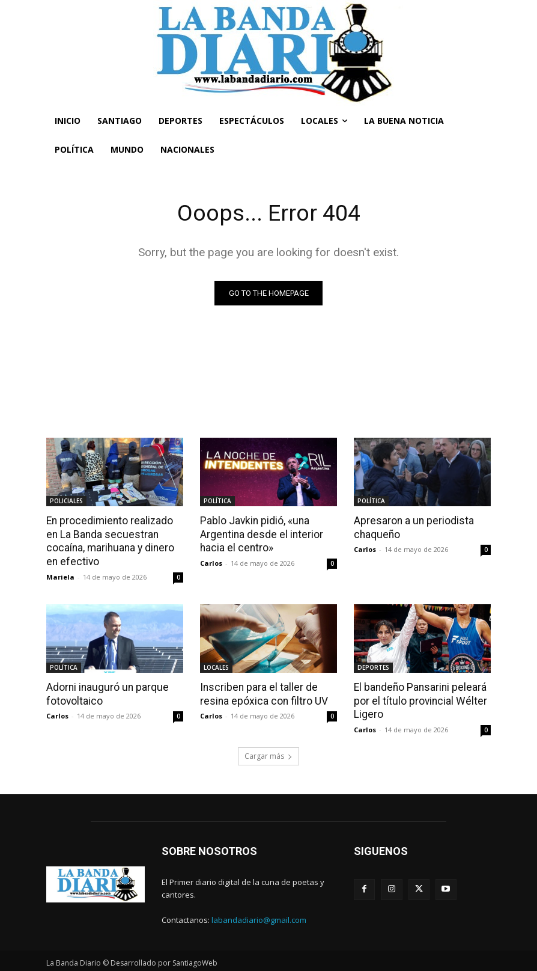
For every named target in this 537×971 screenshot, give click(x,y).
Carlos (211, 562)
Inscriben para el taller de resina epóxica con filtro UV (262, 692)
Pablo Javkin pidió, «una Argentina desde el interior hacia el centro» (260, 534)
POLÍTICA (217, 501)
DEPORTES (373, 666)
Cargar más (268, 754)
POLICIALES (66, 501)
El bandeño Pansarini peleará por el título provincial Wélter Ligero (418, 699)
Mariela (60, 575)
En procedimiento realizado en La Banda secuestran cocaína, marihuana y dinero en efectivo (114, 540)
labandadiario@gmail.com (258, 917)
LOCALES (216, 666)
